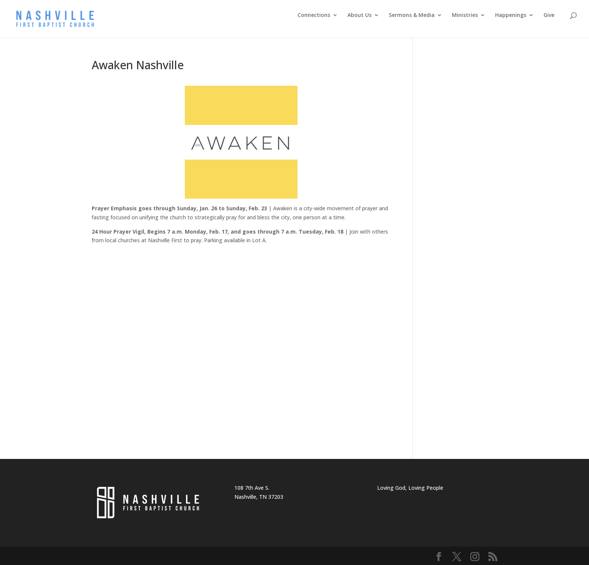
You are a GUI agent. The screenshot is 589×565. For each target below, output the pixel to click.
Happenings (510, 15)
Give (549, 15)
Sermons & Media (412, 15)
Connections (314, 15)
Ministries (465, 15)
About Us (359, 15)
